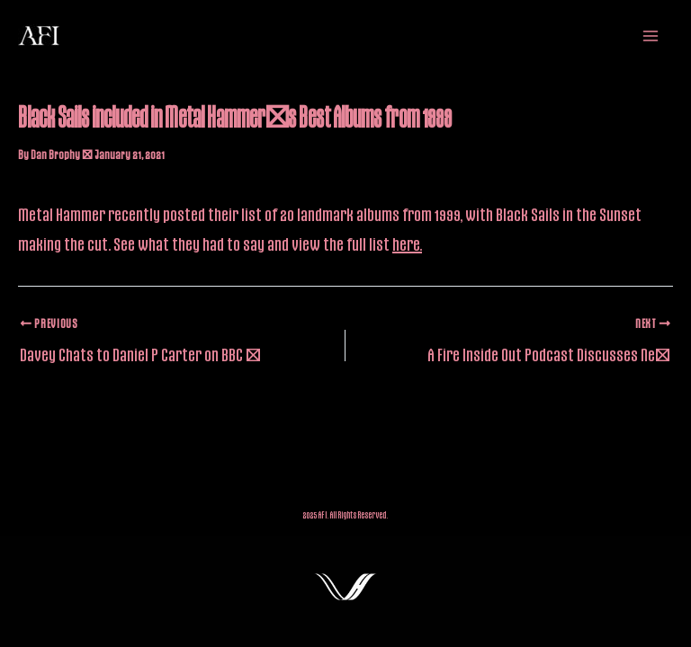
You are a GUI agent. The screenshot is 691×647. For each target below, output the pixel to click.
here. (407, 244)
